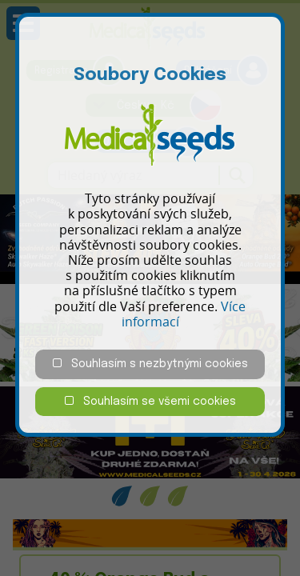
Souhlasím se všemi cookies (150, 401)
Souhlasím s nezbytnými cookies (150, 364)
